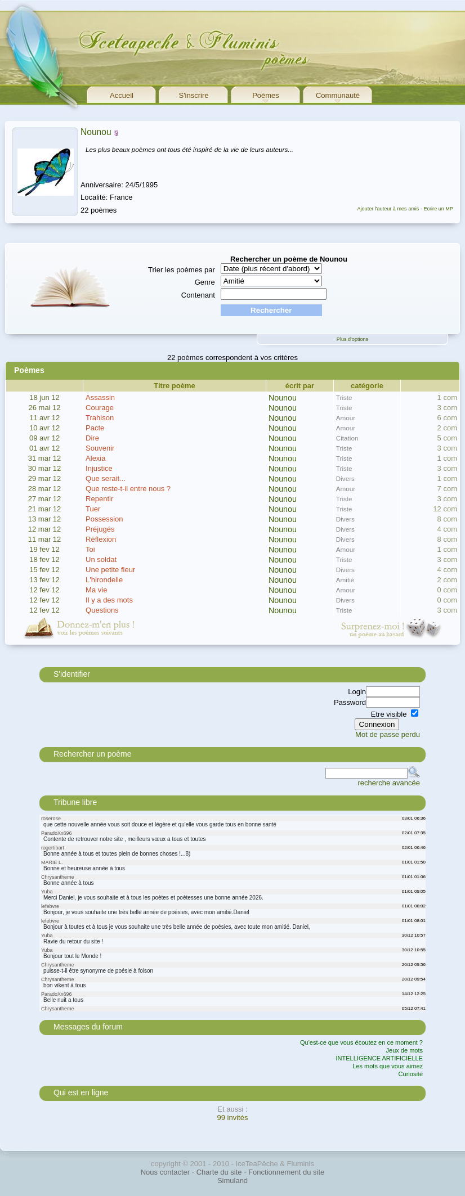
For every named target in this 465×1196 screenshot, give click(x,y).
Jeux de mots (404, 1050)
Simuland (232, 1180)
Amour (345, 417)
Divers (345, 478)
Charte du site (219, 1172)
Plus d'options (352, 339)
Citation (347, 438)
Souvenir (100, 448)
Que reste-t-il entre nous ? (128, 488)
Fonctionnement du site (286, 1172)
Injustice (99, 468)
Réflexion (101, 539)
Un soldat (101, 559)
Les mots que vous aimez (387, 1066)
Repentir (99, 498)
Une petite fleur (110, 569)
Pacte (95, 428)
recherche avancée (388, 783)
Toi (90, 549)
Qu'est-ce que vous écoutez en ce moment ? (361, 1042)
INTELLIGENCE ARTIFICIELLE (379, 1058)
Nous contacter (165, 1172)
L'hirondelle (104, 579)
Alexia (95, 458)
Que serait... (106, 478)
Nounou (96, 132)
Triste (344, 397)
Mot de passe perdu (387, 734)
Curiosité (411, 1074)
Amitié (345, 579)
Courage (100, 407)
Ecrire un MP (438, 209)
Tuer (93, 509)
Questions (102, 610)
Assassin (100, 397)
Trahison (100, 417)
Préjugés (100, 529)
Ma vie (96, 590)
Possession (104, 519)
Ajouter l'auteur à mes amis (388, 209)
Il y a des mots (109, 600)
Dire (92, 438)
